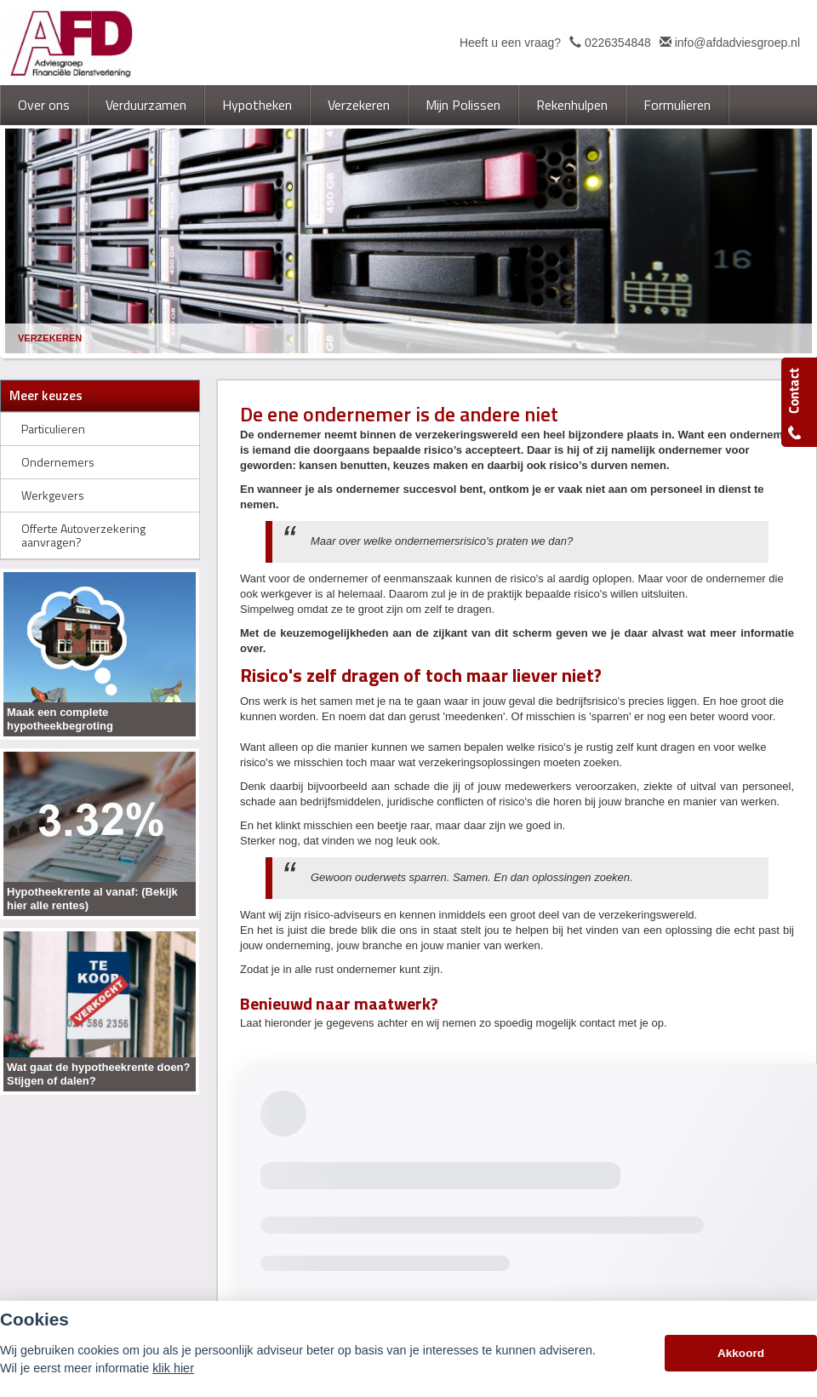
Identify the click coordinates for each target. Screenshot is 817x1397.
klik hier (173, 1368)
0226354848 (618, 42)
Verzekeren (50, 338)
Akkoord (740, 1353)
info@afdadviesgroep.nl (737, 42)
